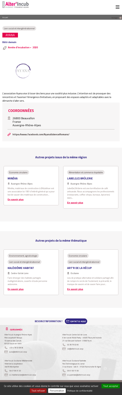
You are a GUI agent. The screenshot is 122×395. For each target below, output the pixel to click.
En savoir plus (16, 199)
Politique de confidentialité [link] (79, 390)
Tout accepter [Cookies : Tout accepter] (110, 386)
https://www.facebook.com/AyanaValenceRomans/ (41, 134)
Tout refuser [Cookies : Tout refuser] (38, 390)
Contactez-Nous (78, 321)
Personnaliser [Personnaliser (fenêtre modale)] (57, 390)
